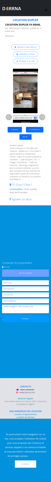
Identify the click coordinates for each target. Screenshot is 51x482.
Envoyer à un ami (25, 61)
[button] (8, 117)
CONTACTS (25, 386)
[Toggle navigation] (46, 8)
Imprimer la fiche (25, 54)
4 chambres (35, 129)
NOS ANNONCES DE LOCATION (25, 411)
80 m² (25, 137)
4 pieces (14, 129)
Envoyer (25, 318)
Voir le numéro (25, 273)
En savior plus (36, 455)
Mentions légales (25, 398)
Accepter (25, 464)
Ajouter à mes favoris (25, 47)
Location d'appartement (25, 414)
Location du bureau (26, 417)
